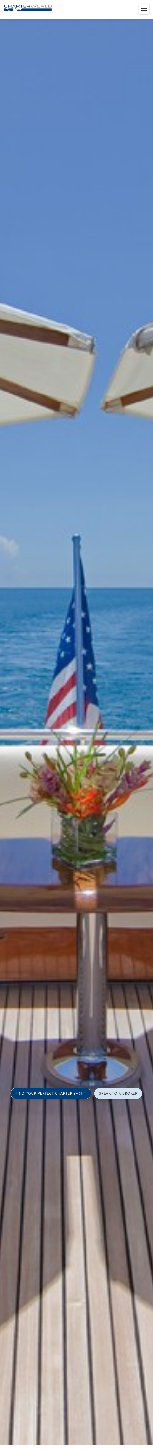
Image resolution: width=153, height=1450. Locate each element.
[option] (76, 725)
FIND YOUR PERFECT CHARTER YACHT (50, 1093)
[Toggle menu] (144, 9)
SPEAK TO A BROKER (118, 1093)
